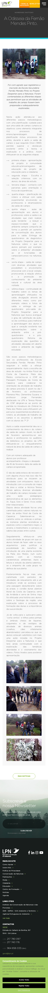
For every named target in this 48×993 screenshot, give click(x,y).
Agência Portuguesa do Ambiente (16, 914)
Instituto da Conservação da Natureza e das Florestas (20, 906)
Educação (6, 886)
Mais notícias (24, 776)
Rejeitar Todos (24, 986)
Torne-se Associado (24, 4)
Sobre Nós (7, 867)
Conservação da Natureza (13, 874)
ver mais (6, 918)
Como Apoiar (8, 864)
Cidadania (6, 883)
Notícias (29, 12)
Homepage (19, 12)
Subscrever (26, 831)
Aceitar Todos (24, 980)
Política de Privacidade (11, 871)
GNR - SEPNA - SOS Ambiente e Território (19, 911)
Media (5, 880)
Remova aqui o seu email (17, 833)
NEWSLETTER (35, 4)
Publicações (7, 877)
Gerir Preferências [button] (24, 990)
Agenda (6, 895)
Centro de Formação (11, 889)
